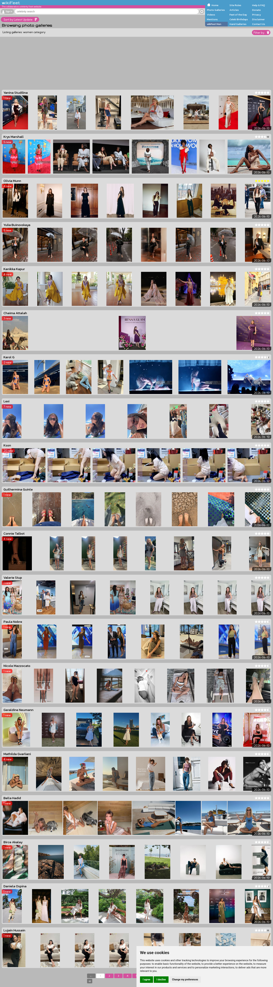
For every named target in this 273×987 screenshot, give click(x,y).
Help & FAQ (258, 5)
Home (215, 5)
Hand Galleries (237, 24)
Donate (256, 10)
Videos (211, 15)
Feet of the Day (238, 15)
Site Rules (235, 5)
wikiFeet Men (214, 24)
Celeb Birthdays (238, 19)
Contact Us (258, 24)
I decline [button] (161, 979)
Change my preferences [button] (185, 979)
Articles (234, 10)
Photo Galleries (216, 10)
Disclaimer (258, 19)
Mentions (212, 19)
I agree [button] (146, 979)
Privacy (256, 15)
